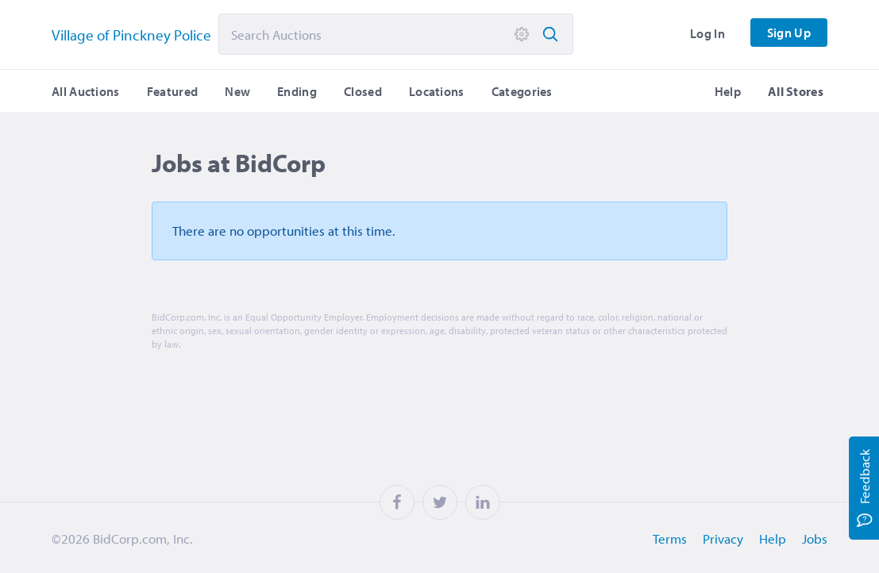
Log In (707, 33)
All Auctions (86, 91)
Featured (172, 91)
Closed (363, 91)
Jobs (814, 538)
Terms (670, 538)
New (237, 91)
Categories (522, 91)
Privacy (723, 538)
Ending (297, 91)
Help (728, 91)
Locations (437, 91)
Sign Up (789, 32)
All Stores (795, 91)
